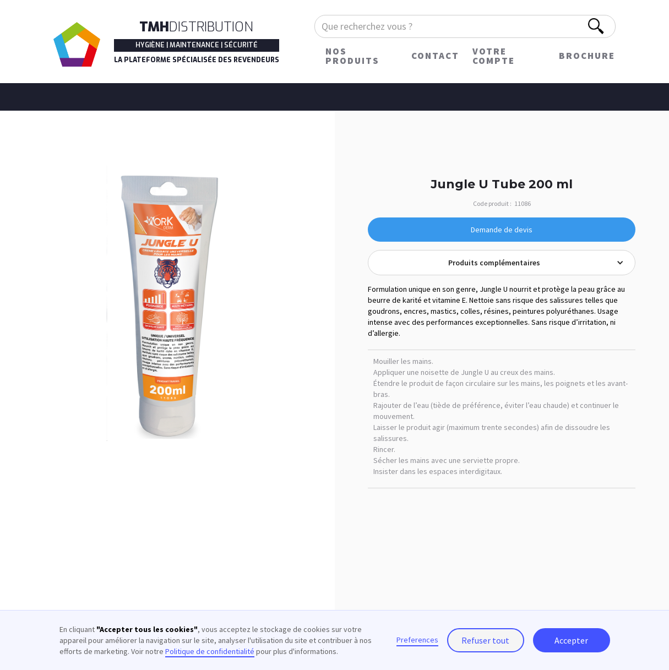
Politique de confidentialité (209, 651)
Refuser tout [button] (485, 640)
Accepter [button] (571, 640)
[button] (501, 262)
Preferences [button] (417, 640)
